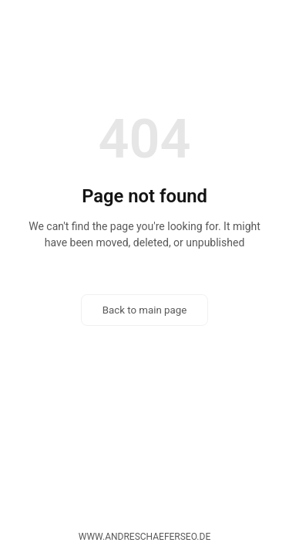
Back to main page (144, 310)
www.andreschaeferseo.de (144, 536)
